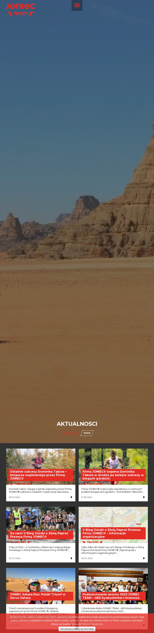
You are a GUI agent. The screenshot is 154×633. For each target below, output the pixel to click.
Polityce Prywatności (92, 625)
